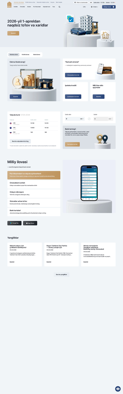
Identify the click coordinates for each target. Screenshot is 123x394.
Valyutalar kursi (46, 6)
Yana (53, 6)
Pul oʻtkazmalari (37, 6)
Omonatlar (22, 6)
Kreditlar (16, 6)
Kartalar (29, 6)
